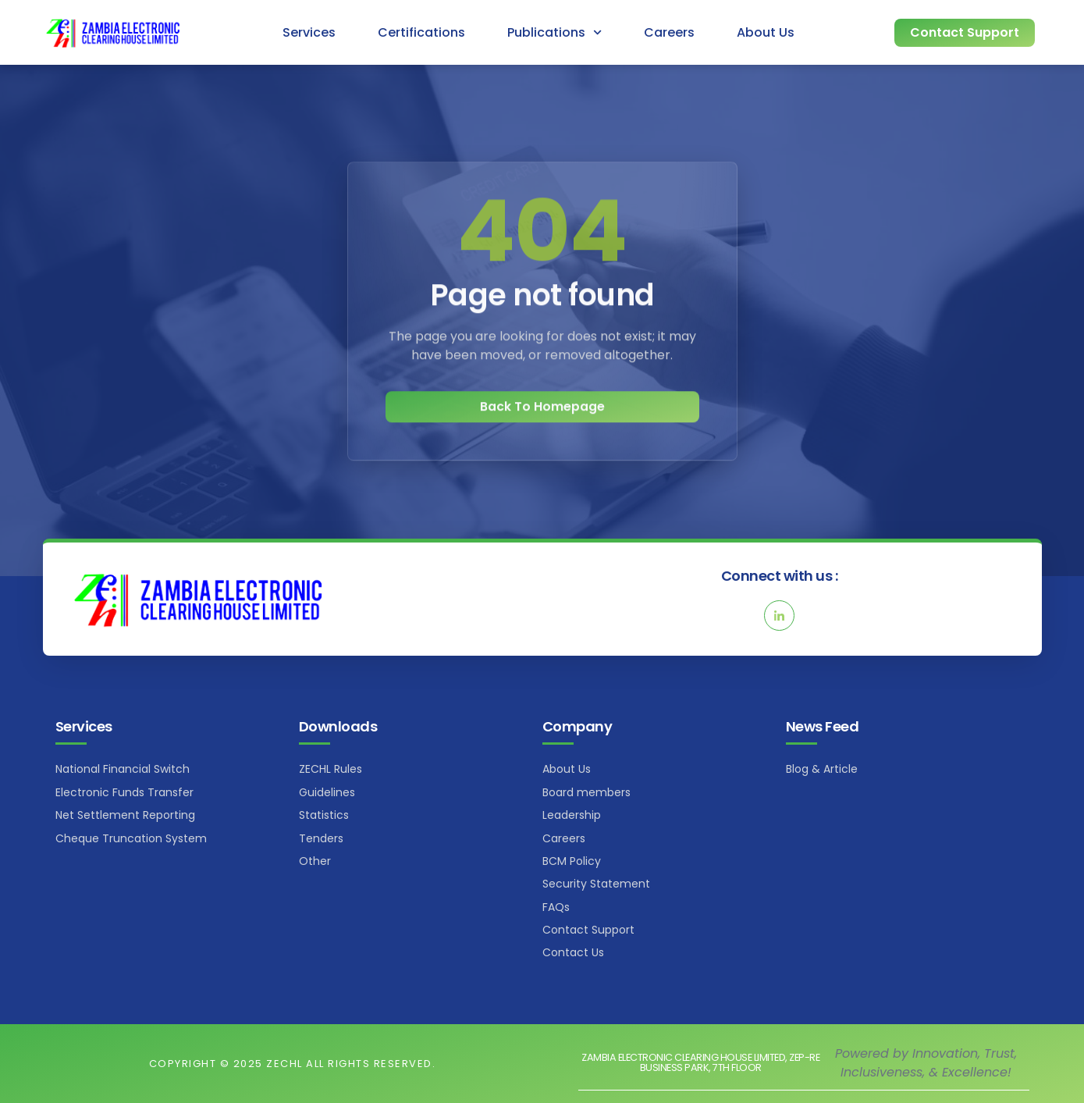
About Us (765, 32)
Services (309, 32)
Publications (554, 32)
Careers (669, 32)
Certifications (421, 32)
